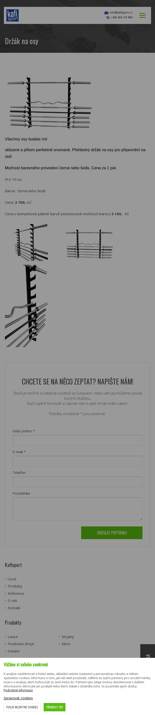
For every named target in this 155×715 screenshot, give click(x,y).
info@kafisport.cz (117, 13)
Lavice (13, 636)
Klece (66, 643)
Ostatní (13, 651)
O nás (12, 600)
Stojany (68, 636)
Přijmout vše (54, 707)
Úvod (12, 579)
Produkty (15, 586)
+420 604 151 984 (121, 17)
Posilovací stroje (21, 643)
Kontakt (14, 608)
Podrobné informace (18, 690)
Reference (16, 593)
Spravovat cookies (18, 698)
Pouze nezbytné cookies (22, 707)
